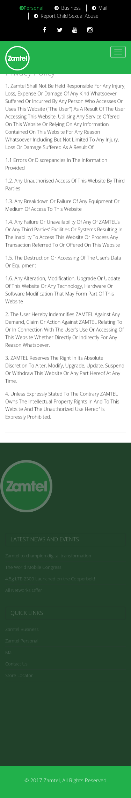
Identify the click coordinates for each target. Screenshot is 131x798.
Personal (32, 8)
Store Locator (19, 676)
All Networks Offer (23, 591)
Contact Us (16, 664)
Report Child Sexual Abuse (66, 16)
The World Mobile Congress (33, 568)
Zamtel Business (21, 630)
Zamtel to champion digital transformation (48, 556)
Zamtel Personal (21, 641)
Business (67, 8)
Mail (100, 8)
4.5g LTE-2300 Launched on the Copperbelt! (50, 579)
